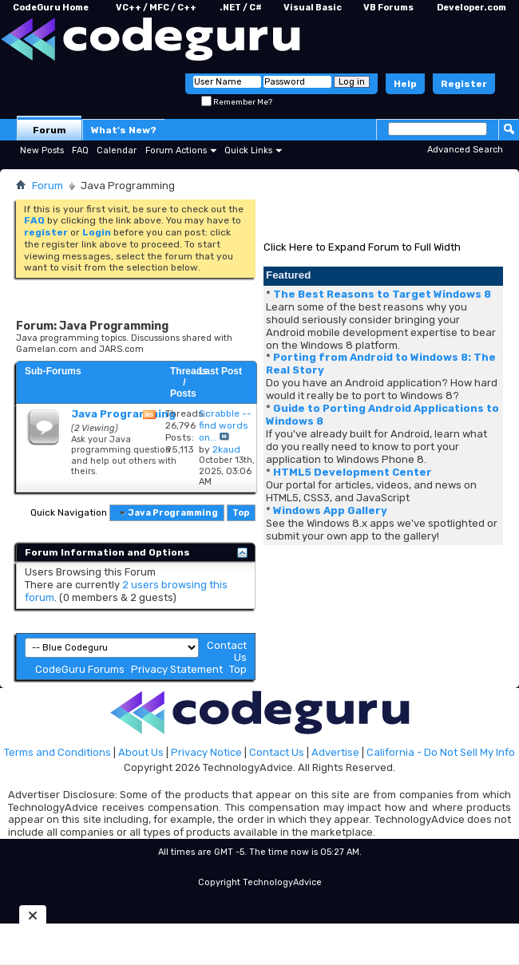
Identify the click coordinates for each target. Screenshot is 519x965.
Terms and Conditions (57, 752)
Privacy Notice (206, 752)
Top (240, 513)
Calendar (117, 150)
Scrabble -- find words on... (225, 425)
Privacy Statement (177, 669)
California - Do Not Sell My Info (440, 752)
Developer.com (471, 7)
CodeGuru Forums (80, 669)
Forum (49, 130)
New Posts (42, 150)
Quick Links (248, 150)
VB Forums (388, 7)
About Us (141, 752)
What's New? (123, 130)
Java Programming (123, 414)
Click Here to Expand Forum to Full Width (362, 247)
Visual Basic (312, 7)
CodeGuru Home (51, 7)
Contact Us (276, 752)
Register (464, 83)
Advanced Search (465, 149)
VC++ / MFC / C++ (156, 7)
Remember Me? (236, 102)
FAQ (80, 150)
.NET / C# (241, 7)
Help (405, 83)
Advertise (335, 752)
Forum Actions (176, 150)
